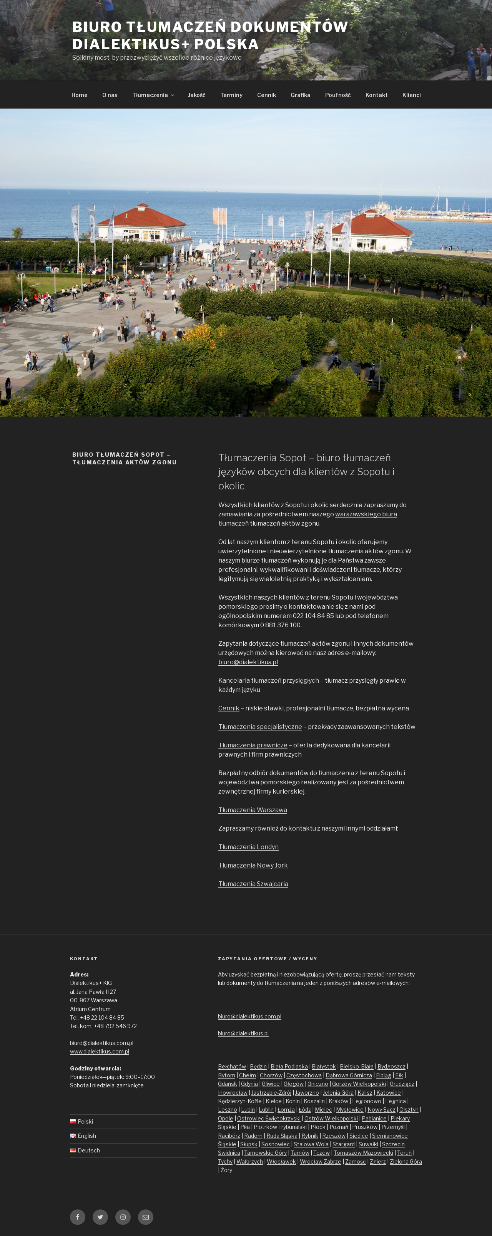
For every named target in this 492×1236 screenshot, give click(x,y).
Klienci (411, 95)
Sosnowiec (275, 1144)
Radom (253, 1135)
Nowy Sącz (381, 1109)
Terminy (231, 95)
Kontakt (377, 95)
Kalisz (364, 1092)
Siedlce (358, 1135)
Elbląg (383, 1075)
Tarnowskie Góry (265, 1152)
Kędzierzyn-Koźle (240, 1101)
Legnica (395, 1101)
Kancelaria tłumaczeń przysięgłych (268, 680)
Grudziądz (402, 1083)
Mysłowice (350, 1109)
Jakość (197, 95)
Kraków (338, 1101)
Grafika (301, 95)
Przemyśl (393, 1127)
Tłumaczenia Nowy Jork (253, 865)
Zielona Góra (406, 1161)
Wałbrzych (249, 1161)
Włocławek (281, 1161)
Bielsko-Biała (357, 1066)
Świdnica (229, 1152)
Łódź (305, 1109)
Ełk (399, 1075)
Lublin (266, 1109)
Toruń (404, 1152)
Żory (226, 1170)
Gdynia (249, 1083)
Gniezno (318, 1083)
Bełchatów (232, 1066)
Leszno (227, 1109)
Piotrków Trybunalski (280, 1127)
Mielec (323, 1109)
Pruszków (364, 1127)
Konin (293, 1101)
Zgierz (378, 1161)
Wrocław (312, 1161)
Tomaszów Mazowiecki (363, 1152)
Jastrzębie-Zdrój (271, 1092)
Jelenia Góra (338, 1092)
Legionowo (366, 1101)
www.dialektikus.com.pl (99, 1051)
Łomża (286, 1109)
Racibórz (229, 1135)
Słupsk (249, 1144)
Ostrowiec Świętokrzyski (269, 1118)
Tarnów (300, 1152)
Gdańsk (227, 1083)
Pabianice (374, 1118)
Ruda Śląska (282, 1135)
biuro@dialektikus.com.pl (101, 1043)
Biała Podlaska (289, 1066)
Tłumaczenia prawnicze (253, 745)
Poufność (338, 95)
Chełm (247, 1075)
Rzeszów (334, 1135)
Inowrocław (233, 1092)
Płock (318, 1127)
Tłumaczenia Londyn (248, 847)
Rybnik (309, 1135)
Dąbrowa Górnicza (349, 1075)
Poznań (338, 1127)
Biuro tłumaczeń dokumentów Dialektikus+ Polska (210, 35)
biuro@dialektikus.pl (248, 662)
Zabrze (332, 1161)
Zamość (355, 1161)
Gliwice (271, 1083)
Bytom (226, 1075)
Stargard (343, 1144)
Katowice (388, 1092)
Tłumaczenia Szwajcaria (253, 884)
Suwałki (368, 1144)
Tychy (225, 1161)
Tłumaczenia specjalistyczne (260, 726)
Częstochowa (304, 1075)
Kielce (274, 1101)
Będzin (258, 1066)
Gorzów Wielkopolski (359, 1083)
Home (79, 95)
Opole (225, 1118)
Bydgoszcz (391, 1066)
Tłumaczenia (153, 95)
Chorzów (271, 1075)
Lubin (248, 1109)
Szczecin (393, 1144)
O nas (110, 95)
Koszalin (314, 1101)
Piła (245, 1127)
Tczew (321, 1152)
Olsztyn (409, 1109)
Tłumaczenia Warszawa (252, 810)
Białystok (324, 1066)
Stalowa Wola (311, 1144)
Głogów (294, 1083)
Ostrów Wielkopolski (331, 1118)
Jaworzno (307, 1092)
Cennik (266, 95)
